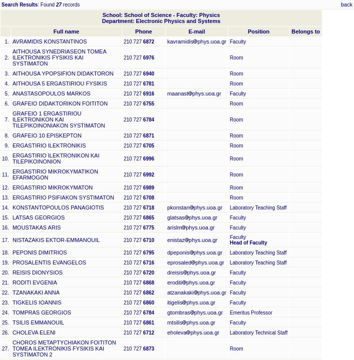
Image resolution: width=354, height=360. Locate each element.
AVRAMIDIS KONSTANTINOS (50, 41)
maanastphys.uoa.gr (194, 93)
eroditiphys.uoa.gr (191, 283)
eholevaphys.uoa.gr (193, 333)
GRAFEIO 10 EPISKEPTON (47, 135)
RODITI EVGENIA (35, 283)
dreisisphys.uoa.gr (191, 273)
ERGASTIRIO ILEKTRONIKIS (49, 145)
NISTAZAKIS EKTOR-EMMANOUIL (56, 240)
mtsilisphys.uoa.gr (191, 323)
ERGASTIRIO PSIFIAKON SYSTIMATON (63, 197)
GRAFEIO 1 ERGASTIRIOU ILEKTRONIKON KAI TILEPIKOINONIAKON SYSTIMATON (59, 119)
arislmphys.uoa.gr (191, 227)
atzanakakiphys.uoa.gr (196, 293)
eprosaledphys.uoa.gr (195, 263)
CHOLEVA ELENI (34, 333)
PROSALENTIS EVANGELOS (49, 263)
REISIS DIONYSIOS (38, 273)
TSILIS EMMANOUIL (38, 323)
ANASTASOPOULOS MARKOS (52, 93)
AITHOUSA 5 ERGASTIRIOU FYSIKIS (60, 83)
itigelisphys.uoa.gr (191, 303)
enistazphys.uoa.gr (192, 240)
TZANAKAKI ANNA (36, 293)
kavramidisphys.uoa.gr (196, 41)
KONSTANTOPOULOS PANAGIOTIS (58, 207)
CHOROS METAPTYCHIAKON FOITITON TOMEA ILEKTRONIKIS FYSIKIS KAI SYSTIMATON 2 (64, 349)
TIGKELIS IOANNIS (37, 303)
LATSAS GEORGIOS (39, 217)
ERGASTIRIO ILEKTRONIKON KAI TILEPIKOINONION (56, 158)
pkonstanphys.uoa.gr (194, 207)
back (346, 5)
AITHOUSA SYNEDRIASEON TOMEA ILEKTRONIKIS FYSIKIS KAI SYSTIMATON (59, 57)
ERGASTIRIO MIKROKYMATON (53, 187)
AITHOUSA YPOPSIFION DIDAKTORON (63, 73)
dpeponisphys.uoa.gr (194, 253)
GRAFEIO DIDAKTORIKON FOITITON (60, 103)
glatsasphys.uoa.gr (192, 217)
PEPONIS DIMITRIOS (40, 253)
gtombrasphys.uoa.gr (195, 313)
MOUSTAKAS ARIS (37, 227)
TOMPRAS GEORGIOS (42, 313)
